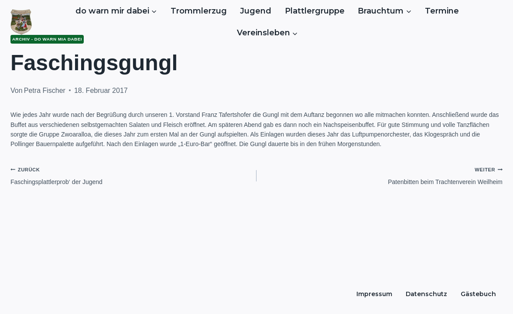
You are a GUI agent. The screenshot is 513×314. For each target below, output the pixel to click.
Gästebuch (478, 294)
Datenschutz (426, 294)
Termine (442, 11)
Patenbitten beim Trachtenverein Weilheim (383, 174)
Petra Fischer (44, 90)
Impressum (374, 294)
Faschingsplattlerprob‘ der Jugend (130, 174)
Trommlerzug (199, 11)
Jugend (255, 11)
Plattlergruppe (315, 11)
